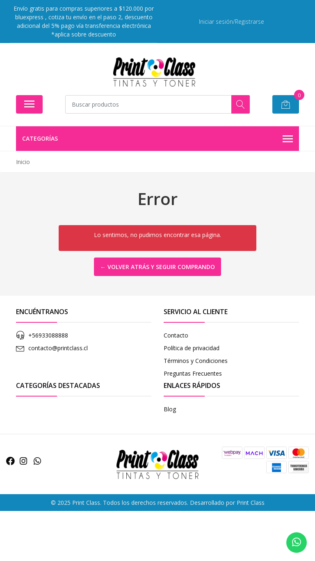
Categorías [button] (157, 139)
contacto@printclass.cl (58, 348)
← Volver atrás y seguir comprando (157, 267)
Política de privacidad (191, 348)
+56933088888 (48, 335)
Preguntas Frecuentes (193, 373)
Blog (170, 409)
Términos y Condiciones (196, 361)
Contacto (176, 335)
